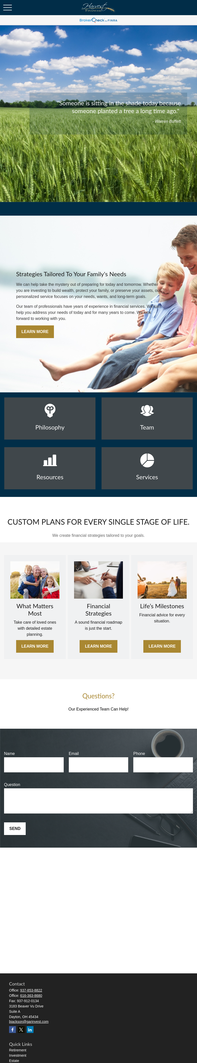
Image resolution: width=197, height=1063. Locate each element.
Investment (17, 1055)
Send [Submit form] (14, 828)
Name (9, 753)
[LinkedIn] (30, 1029)
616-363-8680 (31, 996)
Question (12, 784)
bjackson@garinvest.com (29, 1022)
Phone (139, 753)
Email (74, 753)
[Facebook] (12, 1029)
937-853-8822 (31, 990)
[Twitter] (21, 1029)
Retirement (17, 1050)
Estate (14, 1061)
